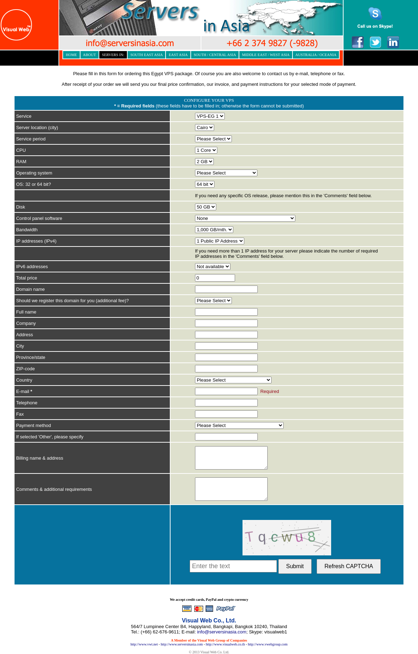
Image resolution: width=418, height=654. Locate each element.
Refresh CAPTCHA (348, 566)
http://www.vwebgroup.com (268, 644)
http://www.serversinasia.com (182, 644)
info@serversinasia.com (221, 631)
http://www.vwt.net (144, 644)
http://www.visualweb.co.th (225, 644)
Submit (295, 566)
